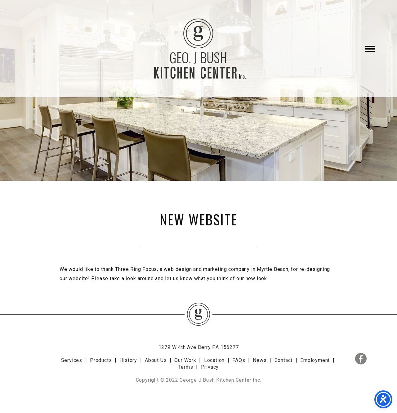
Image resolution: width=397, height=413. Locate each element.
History (128, 360)
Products (101, 360)
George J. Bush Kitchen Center (198, 49)
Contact (283, 360)
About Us (156, 360)
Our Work (185, 360)
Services (71, 360)
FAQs (238, 360)
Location (214, 360)
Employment (315, 360)
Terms (185, 367)
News (259, 360)
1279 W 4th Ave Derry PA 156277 (198, 347)
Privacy (210, 367)
